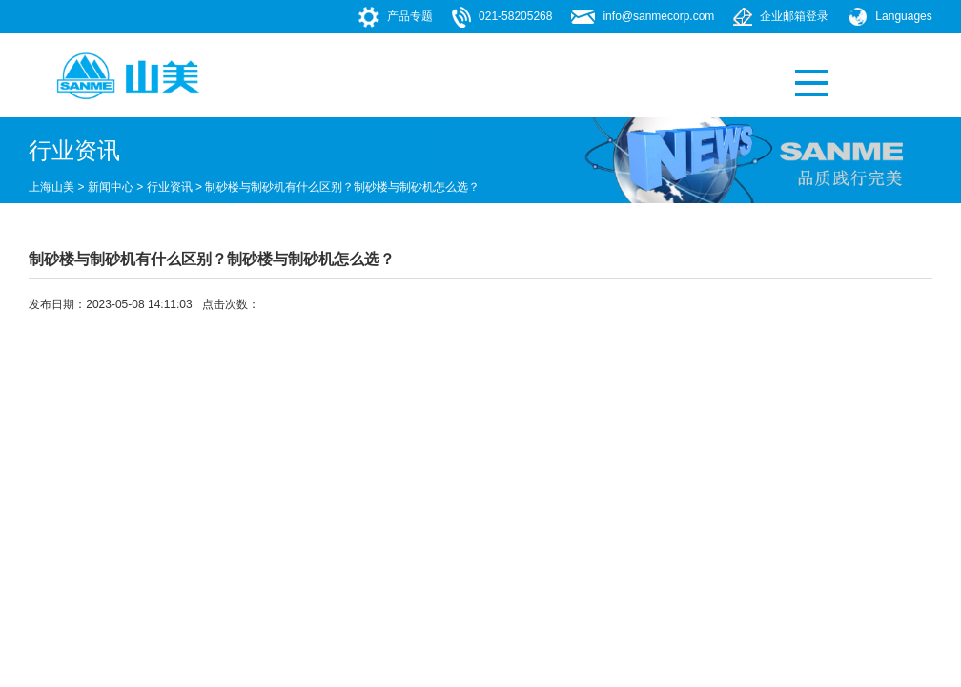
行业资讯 (170, 187)
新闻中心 (110, 187)
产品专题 (410, 16)
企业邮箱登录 (794, 16)
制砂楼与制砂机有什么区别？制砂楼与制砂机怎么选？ (342, 187)
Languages (903, 16)
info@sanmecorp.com (658, 16)
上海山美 (51, 187)
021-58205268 (515, 16)
